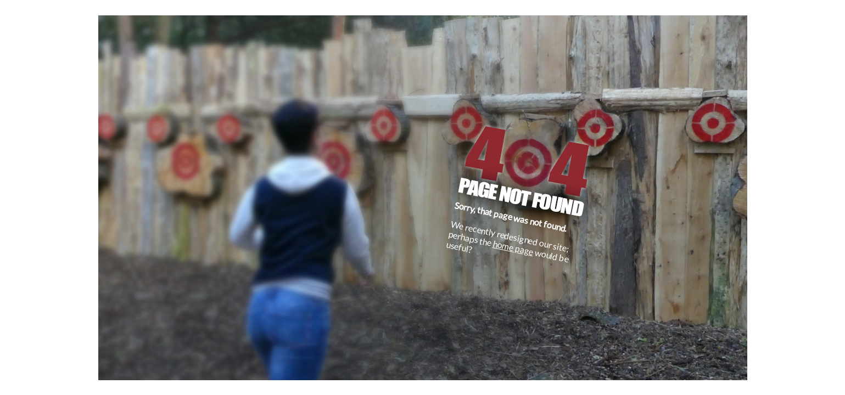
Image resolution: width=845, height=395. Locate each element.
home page (513, 247)
